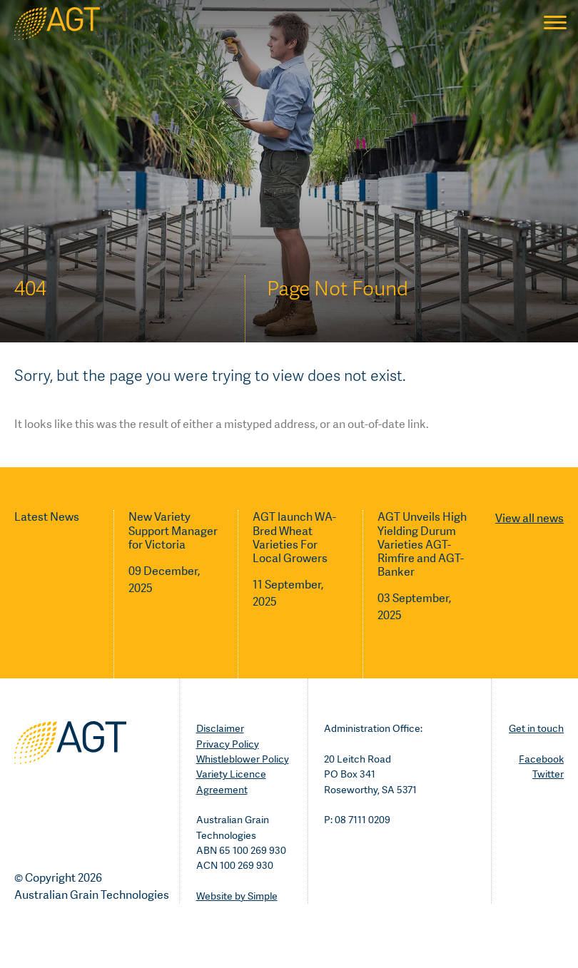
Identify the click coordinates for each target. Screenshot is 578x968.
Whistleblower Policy (242, 759)
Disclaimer (220, 728)
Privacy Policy (227, 744)
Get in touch (536, 728)
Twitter (548, 774)
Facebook (541, 759)
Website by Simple (237, 896)
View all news (529, 518)
